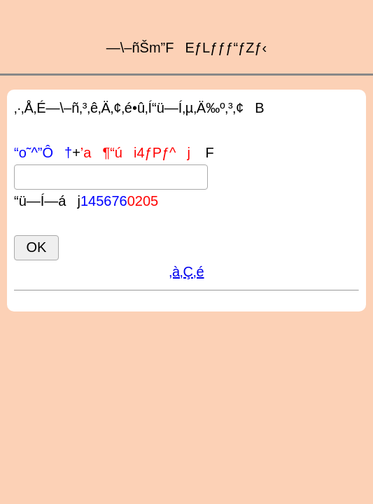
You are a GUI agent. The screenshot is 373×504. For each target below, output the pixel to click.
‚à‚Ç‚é (186, 271)
